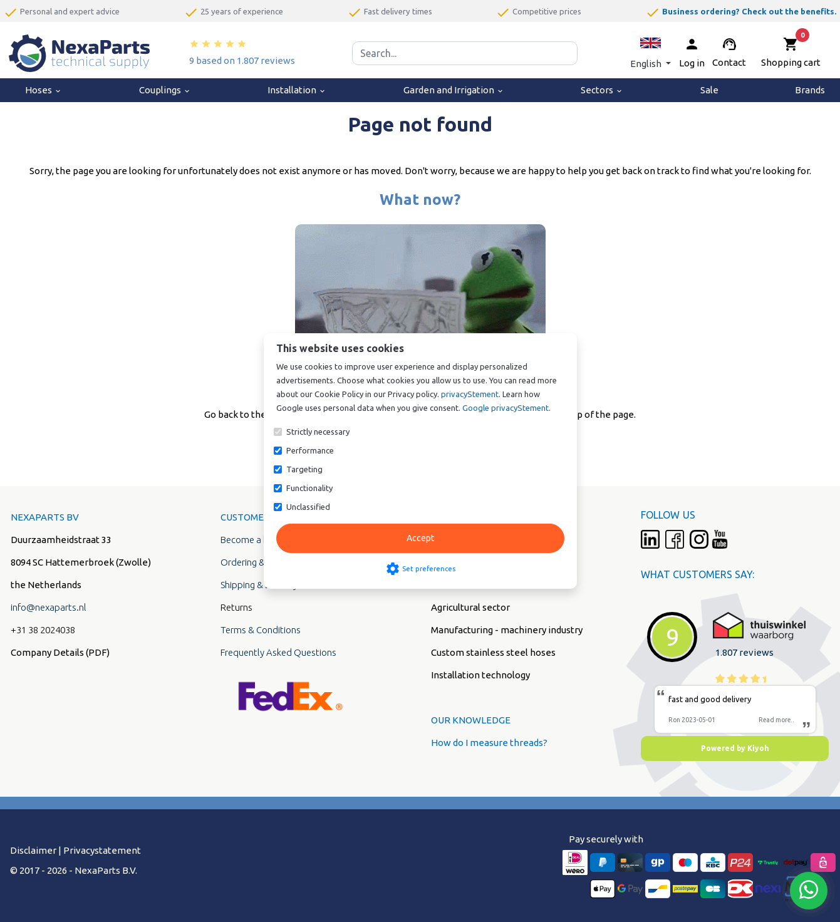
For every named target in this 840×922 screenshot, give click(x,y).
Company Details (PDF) (60, 652)
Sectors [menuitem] (602, 90)
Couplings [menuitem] (165, 90)
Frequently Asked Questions (278, 652)
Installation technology (480, 675)
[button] (650, 52)
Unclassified (308, 506)
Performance (310, 450)
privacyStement (470, 394)
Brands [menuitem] (810, 90)
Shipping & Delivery (259, 584)
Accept (420, 538)
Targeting (304, 469)
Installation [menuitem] (296, 90)
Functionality (309, 488)
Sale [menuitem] (709, 90)
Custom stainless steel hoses (493, 652)
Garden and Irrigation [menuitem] (453, 90)
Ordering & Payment (261, 562)
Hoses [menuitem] (43, 90)
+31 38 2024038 (43, 629)
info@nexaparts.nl (48, 607)
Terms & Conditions (260, 629)
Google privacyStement (505, 407)
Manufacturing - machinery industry (507, 629)
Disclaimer (33, 850)
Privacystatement (102, 850)
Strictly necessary (318, 431)
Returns (236, 607)
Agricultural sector (470, 607)
